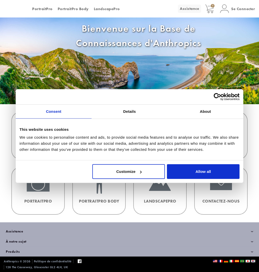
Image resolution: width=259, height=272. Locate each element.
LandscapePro (107, 8)
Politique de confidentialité (53, 261)
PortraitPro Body (73, 8)
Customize (129, 171)
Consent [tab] (53, 111)
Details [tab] (129, 111)
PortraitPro (42, 8)
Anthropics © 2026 (17, 261)
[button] (237, 8)
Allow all (203, 171)
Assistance (189, 8)
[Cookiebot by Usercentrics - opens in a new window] (217, 96)
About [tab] (205, 111)
